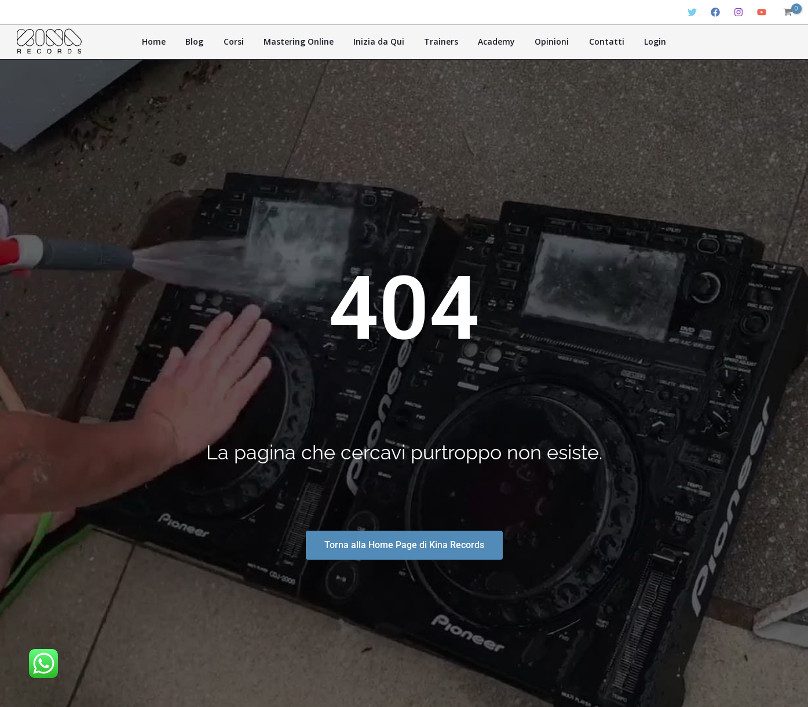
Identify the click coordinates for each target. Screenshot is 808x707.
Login (634, 41)
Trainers (439, 41)
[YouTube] (761, 12)
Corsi (245, 41)
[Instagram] (738, 12)
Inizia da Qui (381, 41)
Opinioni (540, 41)
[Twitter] (692, 12)
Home (175, 41)
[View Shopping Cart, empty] (787, 12)
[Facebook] (715, 12)
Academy (489, 41)
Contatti (590, 41)
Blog (211, 41)
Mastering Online (305, 41)
